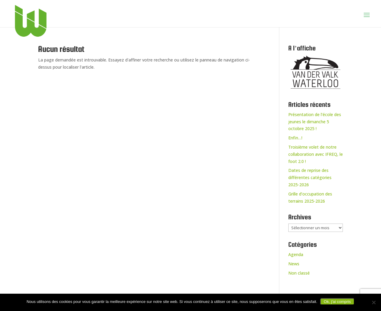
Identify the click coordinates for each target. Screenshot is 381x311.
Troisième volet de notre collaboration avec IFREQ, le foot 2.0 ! (315, 154)
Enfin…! (295, 138)
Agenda (295, 254)
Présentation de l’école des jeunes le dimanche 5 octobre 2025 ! (314, 122)
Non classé (299, 273)
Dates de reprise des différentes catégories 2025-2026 (310, 177)
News (293, 264)
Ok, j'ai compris (337, 301)
